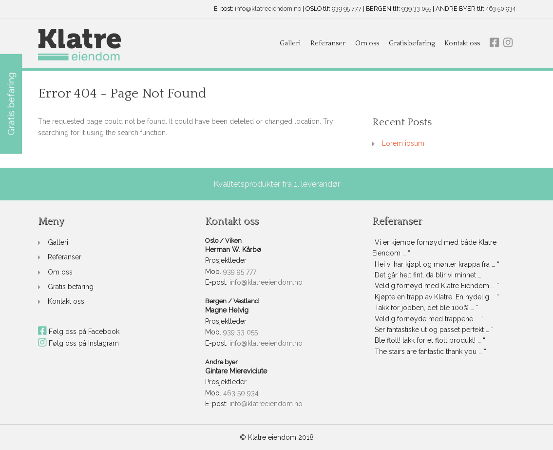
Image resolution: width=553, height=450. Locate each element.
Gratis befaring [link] (412, 43)
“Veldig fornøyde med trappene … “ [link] (427, 319)
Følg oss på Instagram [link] (78, 343)
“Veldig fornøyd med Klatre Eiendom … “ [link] (435, 286)
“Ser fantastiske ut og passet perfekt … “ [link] (433, 329)
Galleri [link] (290, 43)
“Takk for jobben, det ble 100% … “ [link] (425, 308)
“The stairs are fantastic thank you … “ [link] (429, 351)
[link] (79, 45)
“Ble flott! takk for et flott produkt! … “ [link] (428, 340)
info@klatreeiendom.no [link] (268, 9)
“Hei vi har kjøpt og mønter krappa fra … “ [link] (435, 264)
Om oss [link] (367, 43)
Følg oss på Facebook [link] (79, 331)
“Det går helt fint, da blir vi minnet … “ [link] (429, 275)
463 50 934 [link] (500, 9)
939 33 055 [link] (416, 9)
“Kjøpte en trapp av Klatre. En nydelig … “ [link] (435, 297)
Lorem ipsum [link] (403, 143)
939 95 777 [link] (347, 9)
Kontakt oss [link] (462, 43)
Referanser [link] (327, 43)
